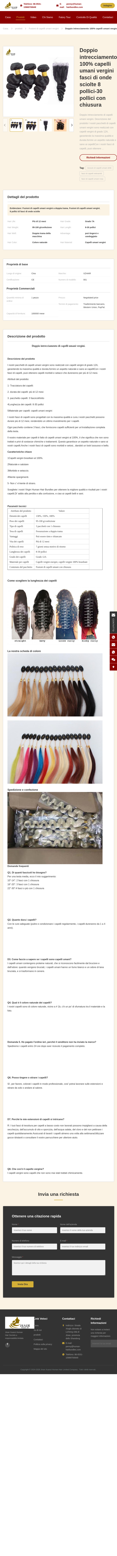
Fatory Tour (65, 17)
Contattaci (108, 17)
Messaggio (17, 1257)
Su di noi (38, 1332)
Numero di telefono (20, 1241)
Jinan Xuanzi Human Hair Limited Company (59, 1372)
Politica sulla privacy (43, 1346)
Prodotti (20, 17)
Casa (8, 17)
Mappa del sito (40, 1351)
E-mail (63, 1241)
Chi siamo (47, 17)
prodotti (37, 1337)
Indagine (107, 5)
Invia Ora (23, 1286)
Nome (15, 1224)
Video (33, 17)
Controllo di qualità (86, 17)
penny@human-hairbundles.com (74, 5)
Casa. (36, 1327)
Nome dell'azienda (68, 1224)
